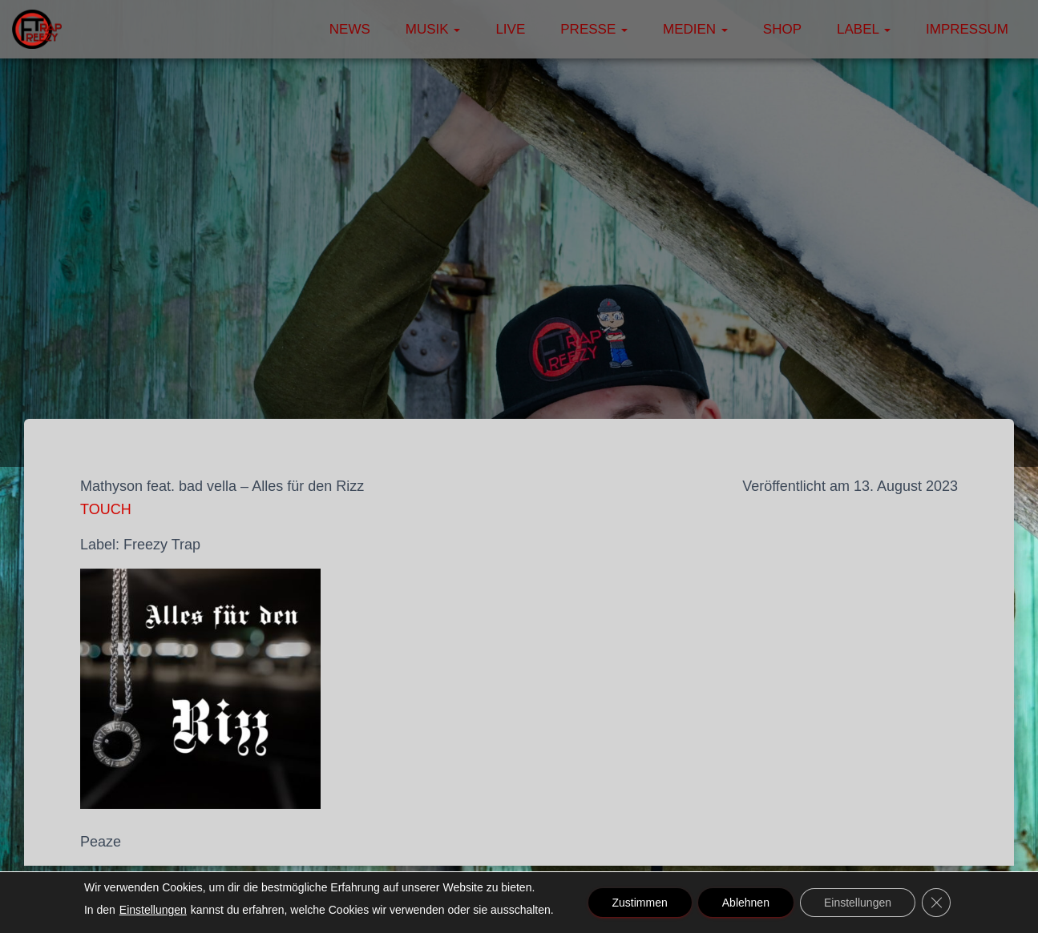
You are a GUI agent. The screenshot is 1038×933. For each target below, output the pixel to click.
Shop (782, 29)
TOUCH (105, 509)
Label (864, 29)
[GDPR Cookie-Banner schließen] (936, 902)
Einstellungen (153, 909)
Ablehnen (745, 902)
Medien (695, 29)
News (349, 29)
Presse (594, 29)
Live (510, 29)
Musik (433, 29)
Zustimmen (640, 902)
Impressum (967, 29)
